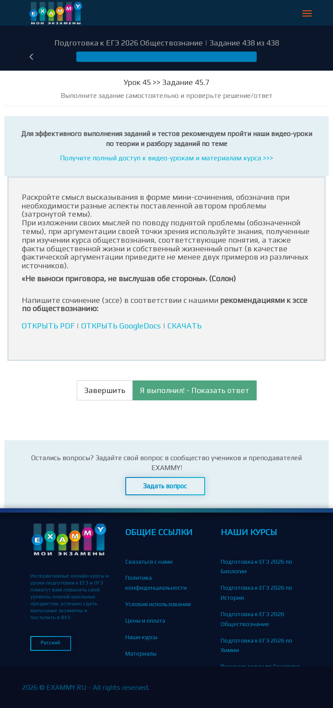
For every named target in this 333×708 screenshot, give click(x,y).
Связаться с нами (149, 561)
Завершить (104, 390)
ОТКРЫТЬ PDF (48, 325)
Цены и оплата (145, 620)
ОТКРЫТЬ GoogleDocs (121, 325)
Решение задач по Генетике (260, 666)
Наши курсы (141, 636)
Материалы (141, 653)
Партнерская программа (159, 702)
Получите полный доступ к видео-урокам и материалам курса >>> (166, 158)
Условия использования (158, 604)
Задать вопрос (165, 486)
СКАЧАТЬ (184, 325)
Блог (131, 669)
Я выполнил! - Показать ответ (194, 390)
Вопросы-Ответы (148, 685)
